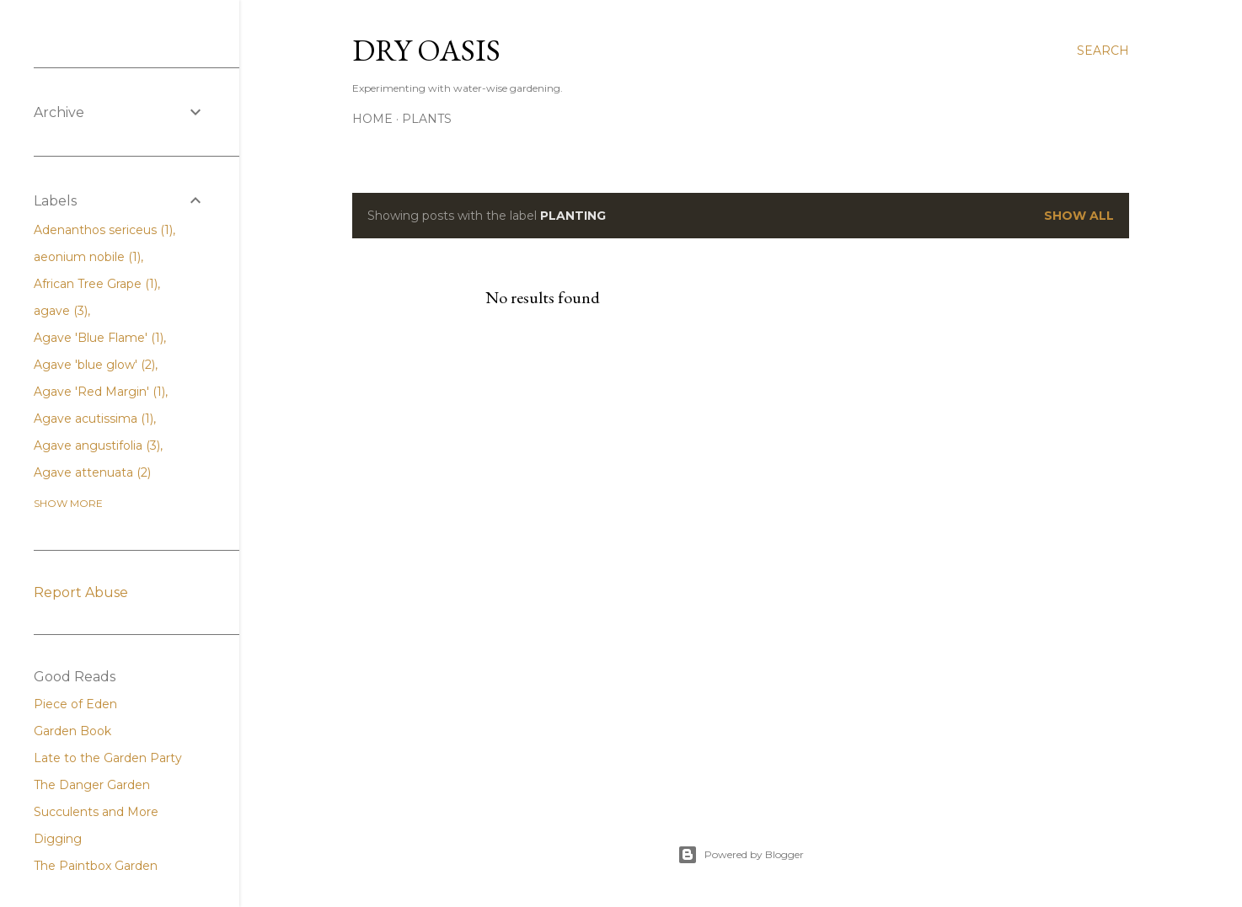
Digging (58, 838)
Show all (1079, 215)
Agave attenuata (92, 472)
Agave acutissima (93, 418)
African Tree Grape (96, 283)
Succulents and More (96, 811)
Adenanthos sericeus (103, 229)
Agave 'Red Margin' (99, 391)
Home (372, 118)
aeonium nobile (87, 256)
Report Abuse (81, 592)
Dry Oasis (426, 50)
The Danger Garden (92, 784)
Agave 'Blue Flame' (98, 337)
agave (61, 310)
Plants (427, 118)
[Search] (1103, 50)
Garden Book (72, 731)
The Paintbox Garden (96, 865)
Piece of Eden (75, 704)
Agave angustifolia (97, 445)
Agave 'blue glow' (94, 364)
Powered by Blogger (740, 855)
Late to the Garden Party (108, 758)
